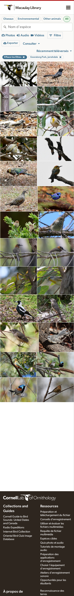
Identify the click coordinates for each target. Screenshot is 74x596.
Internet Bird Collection (16, 531)
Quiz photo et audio (52, 542)
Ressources (49, 506)
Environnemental (28, 18)
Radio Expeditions (13, 527)
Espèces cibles (48, 538)
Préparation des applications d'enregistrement (50, 557)
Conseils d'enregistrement (55, 519)
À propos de (13, 591)
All (66, 18)
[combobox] (40, 27)
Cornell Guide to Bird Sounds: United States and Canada (16, 520)
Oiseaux (8, 18)
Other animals (52, 18)
